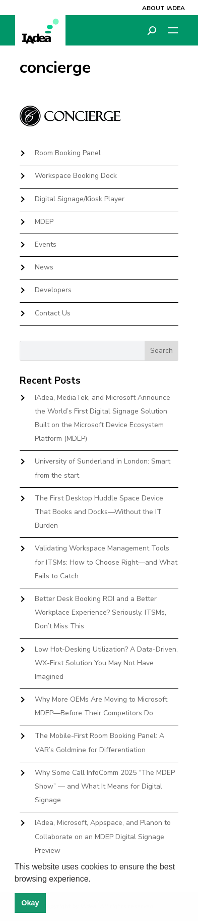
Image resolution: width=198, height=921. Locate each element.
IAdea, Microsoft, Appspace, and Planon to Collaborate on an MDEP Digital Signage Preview (103, 836)
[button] (94, 879)
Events (45, 244)
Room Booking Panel (68, 153)
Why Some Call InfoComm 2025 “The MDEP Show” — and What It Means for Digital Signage (105, 786)
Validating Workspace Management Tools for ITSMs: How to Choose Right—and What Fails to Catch (106, 561)
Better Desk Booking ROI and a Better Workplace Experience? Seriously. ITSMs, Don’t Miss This (100, 612)
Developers (53, 290)
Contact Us (53, 313)
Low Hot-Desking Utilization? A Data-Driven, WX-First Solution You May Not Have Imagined (106, 662)
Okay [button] (30, 903)
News (44, 267)
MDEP (44, 221)
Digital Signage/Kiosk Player (79, 199)
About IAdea (163, 8)
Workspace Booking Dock (76, 175)
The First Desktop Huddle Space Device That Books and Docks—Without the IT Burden (99, 511)
